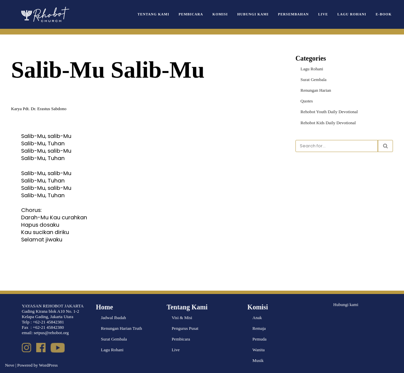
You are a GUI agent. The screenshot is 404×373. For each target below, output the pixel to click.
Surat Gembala (313, 79)
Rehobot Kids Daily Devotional (328, 122)
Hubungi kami (345, 304)
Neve (9, 365)
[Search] (336, 146)
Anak (257, 317)
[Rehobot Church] (44, 14)
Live (323, 14)
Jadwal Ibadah (113, 317)
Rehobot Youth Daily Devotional (329, 111)
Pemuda (260, 339)
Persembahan (293, 14)
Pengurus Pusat (185, 328)
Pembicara (191, 14)
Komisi (220, 14)
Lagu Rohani (351, 14)
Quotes (306, 100)
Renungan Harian (315, 90)
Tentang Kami (154, 14)
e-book (384, 14)
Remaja (259, 328)
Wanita (259, 349)
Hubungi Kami (253, 14)
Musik (258, 360)
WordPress (48, 365)
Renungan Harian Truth (121, 328)
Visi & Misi (182, 317)
